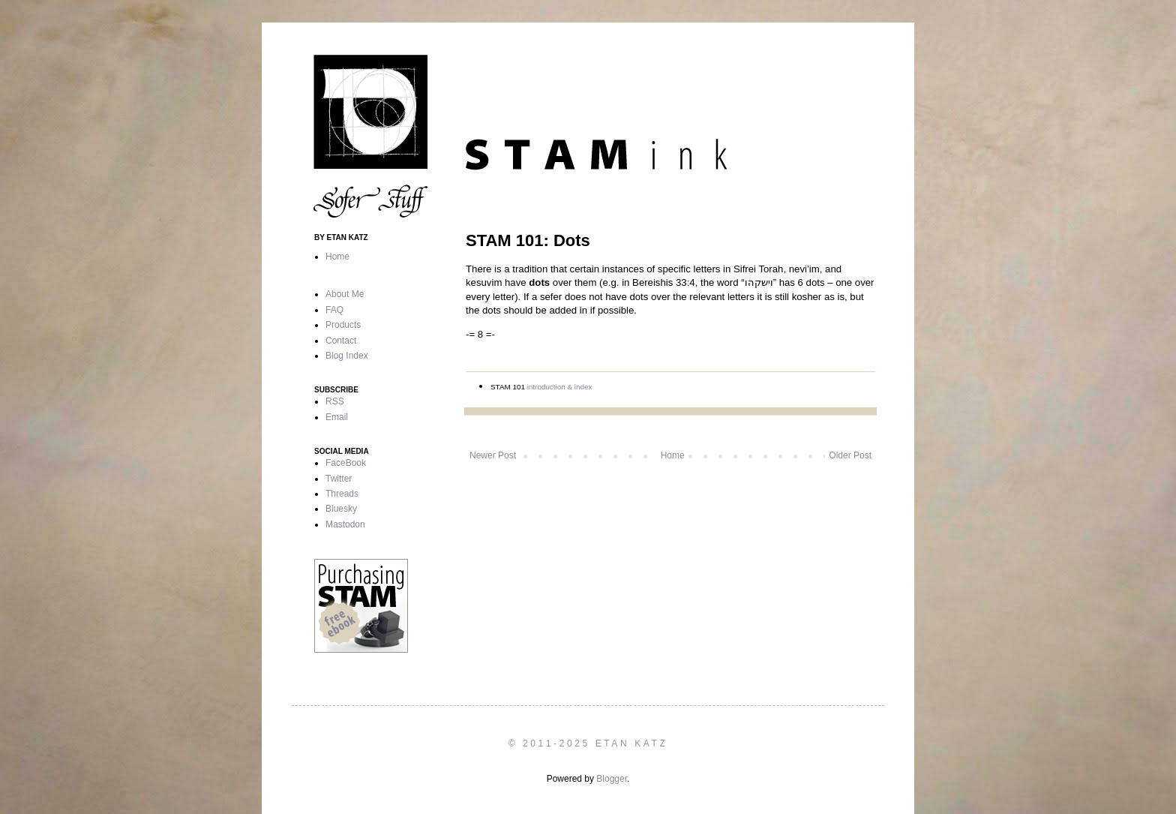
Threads (342, 493)
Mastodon (345, 524)
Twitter (339, 478)
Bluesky (341, 508)
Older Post (850, 455)
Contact (341, 340)
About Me (345, 294)
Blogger (611, 778)
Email (337, 417)
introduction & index (559, 387)
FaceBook (346, 463)
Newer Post (493, 455)
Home (673, 455)
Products (343, 325)
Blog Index (347, 355)
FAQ (335, 310)
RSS (335, 401)
